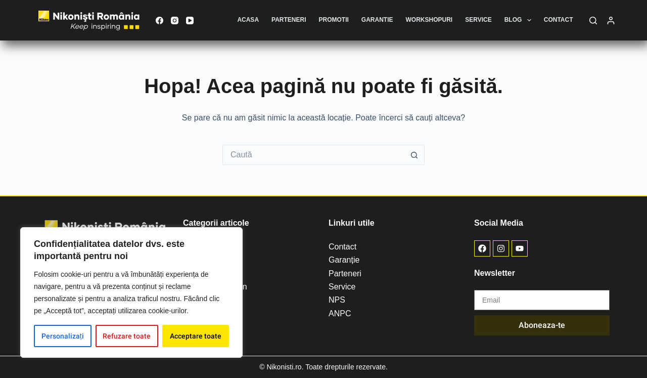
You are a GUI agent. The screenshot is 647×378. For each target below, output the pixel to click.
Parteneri (288, 19)
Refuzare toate (127, 336)
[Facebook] (159, 20)
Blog (519, 20)
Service (478, 19)
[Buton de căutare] (414, 155)
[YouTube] (190, 20)
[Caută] (593, 20)
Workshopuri (429, 19)
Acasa (248, 19)
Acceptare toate (195, 336)
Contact (558, 19)
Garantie (377, 19)
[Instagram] (174, 20)
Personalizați (62, 336)
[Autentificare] (611, 20)
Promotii (334, 19)
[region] (131, 292)
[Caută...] (313, 155)
